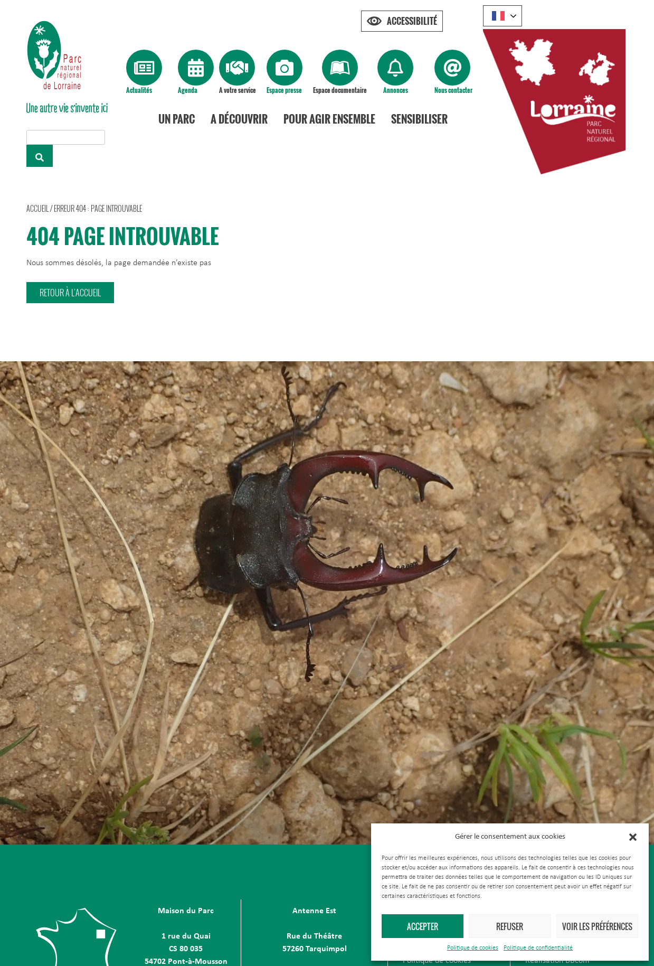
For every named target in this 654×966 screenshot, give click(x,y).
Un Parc (177, 119)
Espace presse (284, 90)
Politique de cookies (472, 948)
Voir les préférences (597, 926)
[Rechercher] (39, 156)
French (498, 16)
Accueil (37, 208)
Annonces (395, 90)
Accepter (422, 926)
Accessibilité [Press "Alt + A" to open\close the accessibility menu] (412, 21)
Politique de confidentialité (538, 948)
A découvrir (239, 119)
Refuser (509, 926)
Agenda (187, 90)
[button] (633, 837)
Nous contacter (453, 90)
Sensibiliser (420, 119)
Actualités (139, 90)
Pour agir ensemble (330, 119)
